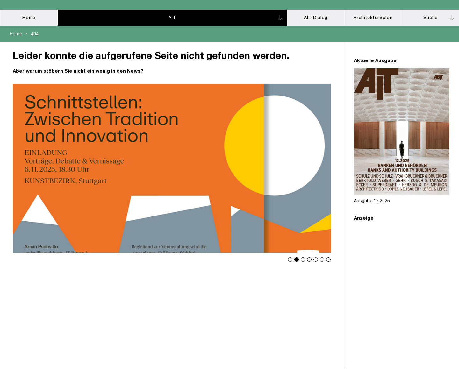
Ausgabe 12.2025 (372, 201)
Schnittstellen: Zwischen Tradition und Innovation (172, 168)
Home (16, 34)
